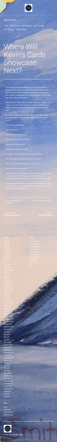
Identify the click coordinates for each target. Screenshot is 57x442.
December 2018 (8, 350)
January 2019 (8, 347)
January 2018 (8, 378)
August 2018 (7, 360)
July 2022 (7, 293)
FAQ (31, 264)
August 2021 (7, 308)
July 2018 (7, 363)
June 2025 (7, 257)
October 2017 (8, 386)
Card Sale (49, 200)
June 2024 (7, 264)
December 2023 (8, 270)
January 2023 (8, 285)
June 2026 (7, 244)
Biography (33, 259)
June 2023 (7, 275)
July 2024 (7, 262)
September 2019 (9, 326)
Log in (5, 407)
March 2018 (7, 373)
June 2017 (7, 396)
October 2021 (8, 306)
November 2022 (8, 290)
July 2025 (7, 254)
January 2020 (8, 316)
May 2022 (7, 298)
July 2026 (7, 241)
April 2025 (7, 259)
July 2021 (7, 311)
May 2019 (7, 337)
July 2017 (7, 394)
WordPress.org (8, 414)
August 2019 (7, 329)
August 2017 (7, 391)
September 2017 (9, 388)
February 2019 (8, 345)
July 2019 (7, 332)
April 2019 (7, 339)
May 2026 (7, 246)
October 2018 (8, 355)
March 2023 (7, 280)
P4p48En (9, 202)
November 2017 (8, 383)
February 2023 (8, 283)
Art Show (43, 200)
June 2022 (7, 295)
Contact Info (34, 262)
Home (6, 26)
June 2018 (7, 365)
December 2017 (8, 381)
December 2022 (8, 288)
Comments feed (8, 412)
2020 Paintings (34, 254)
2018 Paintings (27, 26)
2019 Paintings (15, 26)
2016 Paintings (9, 29)
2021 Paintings (34, 257)
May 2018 (7, 368)
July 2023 (7, 272)
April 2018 (7, 370)
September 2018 (9, 357)
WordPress (19, 434)
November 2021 (8, 303)
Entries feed (7, 409)
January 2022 (8, 301)
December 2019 (8, 319)
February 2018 (8, 376)
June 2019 (7, 334)
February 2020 (8, 313)
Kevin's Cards (10, 20)
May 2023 (7, 277)
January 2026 (8, 252)
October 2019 (8, 324)
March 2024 (7, 267)
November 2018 (8, 352)
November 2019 (8, 321)
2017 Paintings (39, 26)
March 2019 (7, 342)
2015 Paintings (21, 29)
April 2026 (7, 249)
